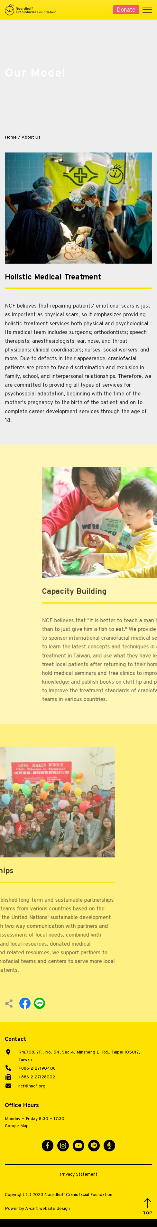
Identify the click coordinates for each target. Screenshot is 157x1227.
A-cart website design (47, 1208)
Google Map (17, 1126)
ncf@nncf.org (31, 1086)
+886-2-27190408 (37, 1068)
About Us (31, 137)
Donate (126, 10)
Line (39, 1003)
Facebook (25, 1003)
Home (11, 137)
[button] (147, 1207)
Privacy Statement (78, 1174)
